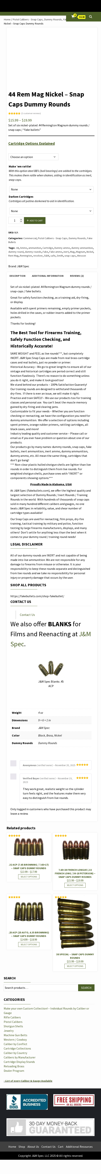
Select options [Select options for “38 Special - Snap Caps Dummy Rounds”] (75, 966)
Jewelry (9, 1030)
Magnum (80, 251)
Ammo (23, 248)
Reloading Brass (14, 1066)
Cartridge (48, 248)
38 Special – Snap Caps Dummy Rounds (75, 956)
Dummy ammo (62, 248)
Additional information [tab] (47, 275)
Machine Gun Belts (15, 1035)
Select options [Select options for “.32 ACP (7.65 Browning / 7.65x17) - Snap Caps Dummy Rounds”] (29, 876)
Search (10, 978)
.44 (17, 248)
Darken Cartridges (21, 196)
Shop (22, 1146)
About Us (33, 1146)
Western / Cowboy (15, 1039)
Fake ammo (55, 251)
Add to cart (36, 220)
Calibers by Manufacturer (19, 1057)
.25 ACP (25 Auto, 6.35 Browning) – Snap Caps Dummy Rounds (29, 934)
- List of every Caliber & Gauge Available (28, 1080)
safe (53, 255)
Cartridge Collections (17, 1048)
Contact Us (27, 615)
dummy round (16, 251)
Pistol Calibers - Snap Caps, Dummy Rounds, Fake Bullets (45, 19)
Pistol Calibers (13, 1022)
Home (7, 19)
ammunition (34, 248)
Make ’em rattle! (20, 166)
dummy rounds (33, 251)
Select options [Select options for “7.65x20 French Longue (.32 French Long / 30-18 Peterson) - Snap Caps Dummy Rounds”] (75, 885)
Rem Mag (13, 255)
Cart (60, 1146)
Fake (45, 251)
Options (12, 149)
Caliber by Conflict (15, 1044)
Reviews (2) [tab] (77, 275)
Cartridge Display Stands (19, 1062)
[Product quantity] (15, 220)
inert (66, 251)
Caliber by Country (15, 1053)
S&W (46, 255)
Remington (26, 255)
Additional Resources (79, 1146)
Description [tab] (17, 275)
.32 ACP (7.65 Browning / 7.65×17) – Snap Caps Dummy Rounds (29, 866)
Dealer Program (14, 1070)
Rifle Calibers (12, 1017)
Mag (72, 251)
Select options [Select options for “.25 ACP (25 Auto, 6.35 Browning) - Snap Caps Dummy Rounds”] (29, 944)
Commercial (30, 238)
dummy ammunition (82, 248)
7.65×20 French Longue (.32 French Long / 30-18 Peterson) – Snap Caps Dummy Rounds (75, 873)
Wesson (81, 255)
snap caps (70, 255)
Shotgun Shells (13, 1026)
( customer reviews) (31, 113)
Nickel (90, 251)
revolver (38, 255)
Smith (60, 255)
